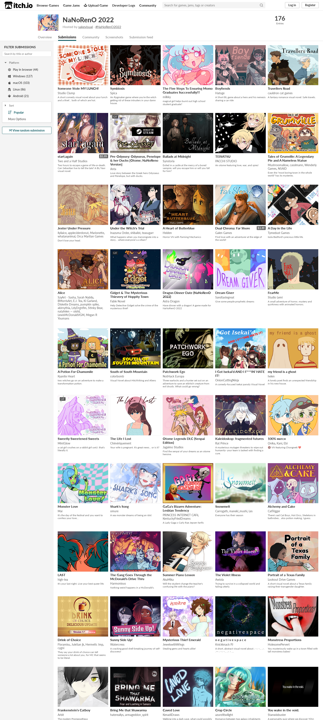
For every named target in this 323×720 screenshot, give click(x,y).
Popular (16, 112)
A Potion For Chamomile (75, 372)
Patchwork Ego (174, 372)
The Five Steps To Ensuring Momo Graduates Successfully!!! (188, 90)
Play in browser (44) (23, 69)
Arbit (61, 714)
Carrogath (221, 511)
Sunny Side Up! (121, 640)
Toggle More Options (26, 119)
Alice (61, 293)
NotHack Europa (173, 376)
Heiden (167, 233)
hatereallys (117, 714)
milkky (167, 97)
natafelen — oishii (69, 311)
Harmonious (118, 583)
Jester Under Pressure (74, 228)
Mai (60, 511)
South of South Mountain (128, 372)
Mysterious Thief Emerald (182, 640)
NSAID (282, 168)
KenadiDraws (171, 714)
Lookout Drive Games (281, 579)
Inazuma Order (119, 233)
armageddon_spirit (136, 714)
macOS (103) (19, 83)
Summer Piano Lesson (179, 575)
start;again (65, 156)
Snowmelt (222, 506)
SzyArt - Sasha (67, 297)
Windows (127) (20, 76)
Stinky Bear (95, 308)
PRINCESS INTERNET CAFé (180, 515)
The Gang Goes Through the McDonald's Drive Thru (131, 577)
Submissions (67, 37)
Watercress (117, 644)
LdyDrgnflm (79, 308)
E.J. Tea (77, 301)
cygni (61, 648)
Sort (9, 105)
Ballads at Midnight (177, 156)
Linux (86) (17, 89)
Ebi (286, 443)
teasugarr (148, 233)
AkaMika (168, 579)
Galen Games (223, 233)
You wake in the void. (283, 710)
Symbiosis (117, 88)
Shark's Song (119, 506)
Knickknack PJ (224, 644)
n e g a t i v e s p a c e (230, 640)
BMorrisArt (65, 301)
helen (271, 376)
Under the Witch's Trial (127, 228)
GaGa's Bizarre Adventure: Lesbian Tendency (182, 508)
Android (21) (18, 96)
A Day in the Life (280, 228)
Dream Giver (224, 293)
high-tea (63, 579)
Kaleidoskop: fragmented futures (239, 438)
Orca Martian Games (90, 236)
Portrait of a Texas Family (286, 575)
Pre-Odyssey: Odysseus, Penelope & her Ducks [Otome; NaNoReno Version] (135, 160)
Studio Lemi (275, 297)
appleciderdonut (78, 233)
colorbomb (117, 376)
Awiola (219, 579)
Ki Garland (90, 301)
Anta (113, 169)
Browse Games (48, 5)
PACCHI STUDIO (226, 161)
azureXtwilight (224, 714)
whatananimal (66, 236)
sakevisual (85, 27)
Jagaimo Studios (173, 447)
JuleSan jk (77, 644)
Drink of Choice (69, 640)
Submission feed (141, 37)
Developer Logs (123, 5)
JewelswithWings (173, 644)
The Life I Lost (120, 438)
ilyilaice (62, 233)
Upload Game (96, 5)
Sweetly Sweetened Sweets (78, 438)
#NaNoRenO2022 (108, 27)
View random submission (27, 130)
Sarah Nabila (85, 297)
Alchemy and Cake (281, 506)
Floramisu (64, 644)
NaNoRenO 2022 (88, 20)
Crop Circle (223, 710)
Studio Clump (66, 93)
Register (310, 5)
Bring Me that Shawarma (128, 710)
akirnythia (64, 308)
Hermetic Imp (94, 644)
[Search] (261, 5)
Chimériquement (120, 443)
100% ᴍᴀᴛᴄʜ (277, 438)
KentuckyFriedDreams (177, 518)
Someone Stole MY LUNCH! (78, 88)
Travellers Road (279, 88)
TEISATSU (223, 156)
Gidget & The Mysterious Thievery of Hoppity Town (129, 294)
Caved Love (171, 710)
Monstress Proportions (284, 640)
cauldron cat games (280, 93)
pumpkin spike (89, 304)
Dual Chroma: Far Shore (232, 228)
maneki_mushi (238, 511)
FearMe (273, 293)
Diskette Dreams (68, 304)
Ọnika (271, 443)
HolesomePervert (279, 644)
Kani (279, 443)
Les (251, 511)
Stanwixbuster (277, 714)
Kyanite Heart (66, 376)
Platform (11, 62)
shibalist (135, 233)
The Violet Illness (228, 575)
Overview (45, 37)
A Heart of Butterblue (179, 228)
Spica (113, 93)
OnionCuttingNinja (227, 380)
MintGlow (64, 443)
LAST (62, 575)
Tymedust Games (279, 233)
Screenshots (114, 37)
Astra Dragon (171, 301)
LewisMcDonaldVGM (71, 315)
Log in (292, 5)
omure (114, 511)
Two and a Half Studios (72, 161)
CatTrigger (274, 511)
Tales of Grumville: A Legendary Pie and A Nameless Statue (291, 158)
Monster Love (68, 506)
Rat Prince (221, 443)
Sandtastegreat (224, 297)
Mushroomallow (278, 165)
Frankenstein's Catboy (74, 710)
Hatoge (220, 93)
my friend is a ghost (282, 372)
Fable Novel (117, 301)
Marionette (97, 233)
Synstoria (168, 161)
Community (147, 5)
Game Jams (71, 5)
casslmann (296, 165)
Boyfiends (222, 88)
